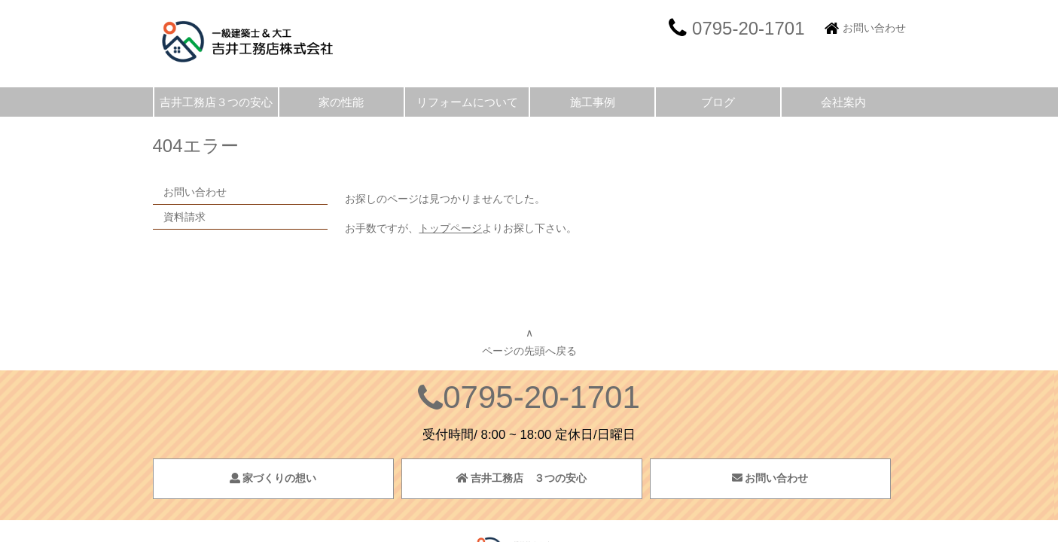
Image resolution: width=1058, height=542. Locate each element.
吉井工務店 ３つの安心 (521, 478)
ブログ (718, 102)
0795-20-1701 (541, 397)
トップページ (450, 228)
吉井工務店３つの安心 (216, 102)
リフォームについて (467, 102)
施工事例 (592, 102)
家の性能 (341, 102)
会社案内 (843, 102)
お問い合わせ (874, 28)
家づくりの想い (273, 478)
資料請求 (184, 217)
